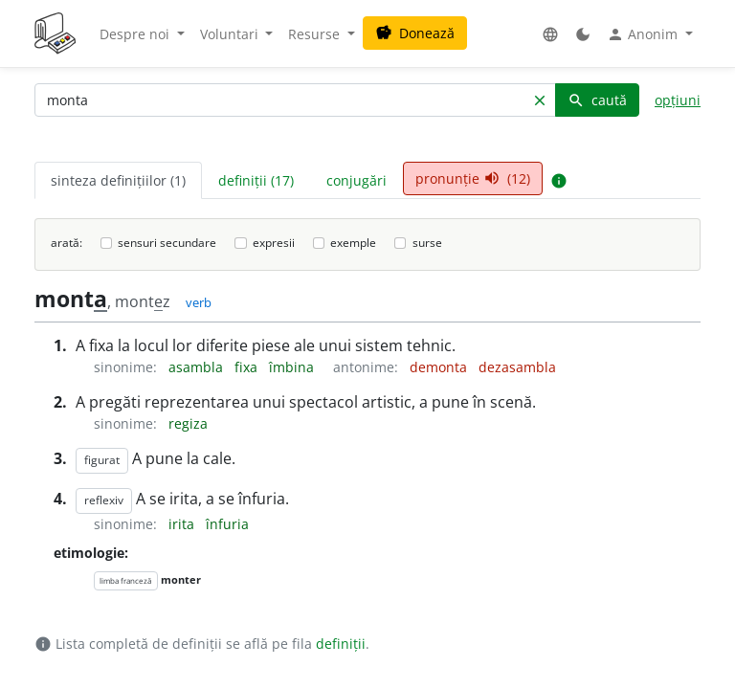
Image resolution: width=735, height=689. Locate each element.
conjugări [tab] (356, 180)
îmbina (293, 367)
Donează (415, 33)
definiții (341, 643)
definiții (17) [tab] (256, 180)
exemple (353, 242)
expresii (274, 242)
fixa (247, 367)
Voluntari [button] (231, 34)
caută (597, 100)
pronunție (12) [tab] (472, 178)
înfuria (227, 524)
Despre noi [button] (136, 34)
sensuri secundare (167, 242)
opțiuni (678, 100)
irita (183, 524)
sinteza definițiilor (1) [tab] (118, 180)
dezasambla (517, 367)
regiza (188, 423)
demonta (440, 367)
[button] (550, 34)
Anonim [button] (644, 34)
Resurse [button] (316, 34)
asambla (197, 367)
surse (427, 242)
